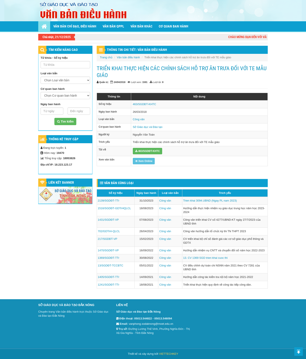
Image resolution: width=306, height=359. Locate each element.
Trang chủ (106, 57)
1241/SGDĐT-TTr (108, 284)
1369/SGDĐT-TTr (108, 257)
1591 (144, 82)
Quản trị (103, 82)
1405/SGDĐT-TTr (108, 277)
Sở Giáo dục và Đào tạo (147, 127)
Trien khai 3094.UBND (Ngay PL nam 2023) (210, 200)
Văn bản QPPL (113, 26)
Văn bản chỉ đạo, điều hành (74, 26)
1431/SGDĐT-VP (108, 219)
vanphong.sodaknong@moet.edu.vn (151, 323)
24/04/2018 (119, 82)
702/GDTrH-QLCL (109, 231)
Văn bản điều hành (128, 57)
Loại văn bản (49, 73)
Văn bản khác (141, 26)
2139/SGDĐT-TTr (108, 200)
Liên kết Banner (61, 182)
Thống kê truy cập (63, 139)
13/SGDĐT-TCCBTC (110, 265)
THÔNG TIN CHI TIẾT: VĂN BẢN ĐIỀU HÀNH (137, 50)
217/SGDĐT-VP (107, 238)
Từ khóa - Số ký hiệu (54, 57)
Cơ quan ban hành (173, 26)
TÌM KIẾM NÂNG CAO (63, 50)
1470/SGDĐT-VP (108, 250)
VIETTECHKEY (168, 353)
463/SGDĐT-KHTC (144, 104)
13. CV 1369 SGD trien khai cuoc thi (205, 257)
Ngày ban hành (50, 104)
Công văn (139, 119)
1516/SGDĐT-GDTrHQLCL (114, 208)
